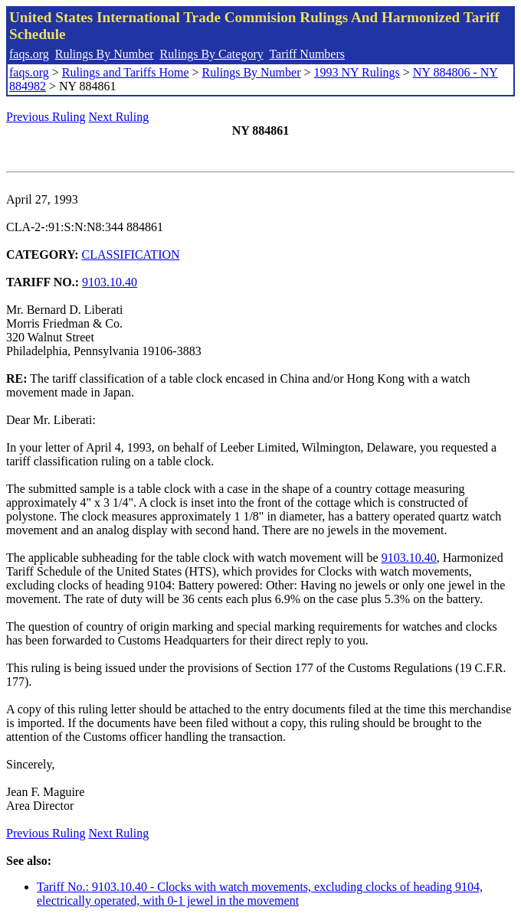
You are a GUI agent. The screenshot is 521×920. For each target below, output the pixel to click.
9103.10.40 (109, 282)
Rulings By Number (104, 53)
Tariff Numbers (307, 53)
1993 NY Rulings (357, 72)
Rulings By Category (212, 53)
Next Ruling (119, 116)
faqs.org (29, 53)
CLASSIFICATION (131, 254)
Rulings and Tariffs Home (125, 72)
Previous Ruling (46, 116)
